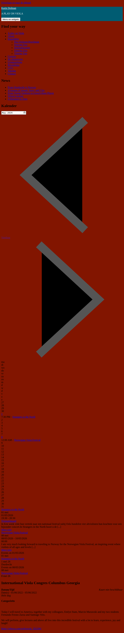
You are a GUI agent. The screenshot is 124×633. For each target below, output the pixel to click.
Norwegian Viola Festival (27, 440)
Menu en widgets (11, 19)
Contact (12, 73)
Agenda (12, 70)
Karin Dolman (8, 8)
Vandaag (5, 237)
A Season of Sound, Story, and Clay (26, 90)
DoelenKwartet (22, 47)
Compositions (15, 62)
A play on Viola (16, 33)
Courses (12, 56)
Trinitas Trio (20, 53)
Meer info (6, 530)
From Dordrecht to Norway (22, 87)
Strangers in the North (23, 417)
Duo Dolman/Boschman (26, 42)
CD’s (10, 68)
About (11, 36)
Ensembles (13, 39)
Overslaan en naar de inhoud (16, 2)
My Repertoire (15, 59)
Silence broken (15, 96)
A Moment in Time (17, 99)
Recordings (14, 65)
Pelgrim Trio (20, 44)
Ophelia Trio (20, 50)
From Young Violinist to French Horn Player (31, 93)
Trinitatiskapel (8, 521)
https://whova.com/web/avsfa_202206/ (21, 629)
